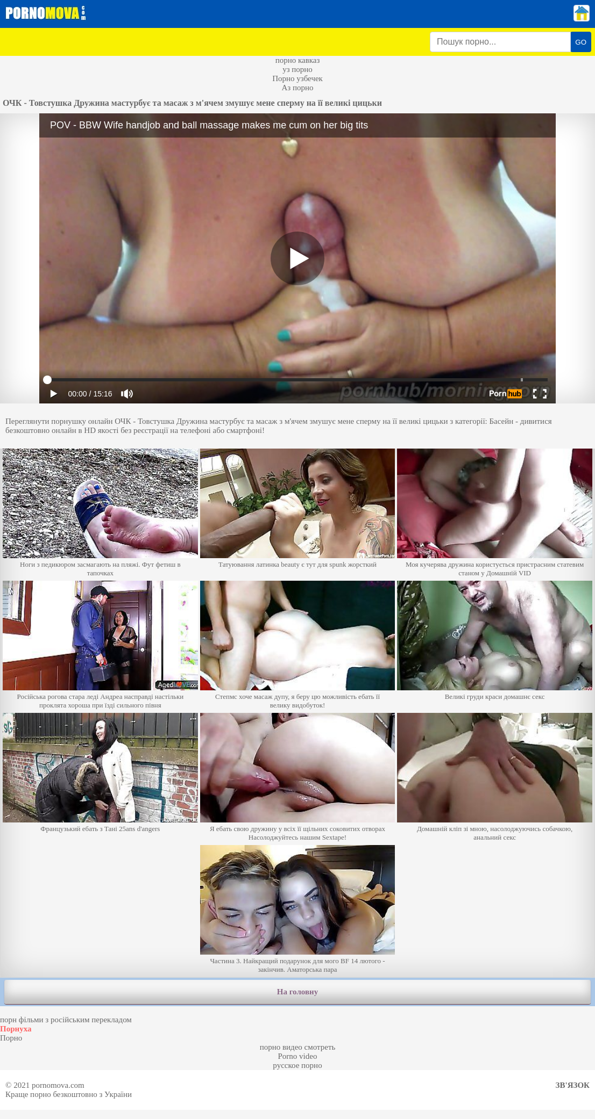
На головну (297, 991)
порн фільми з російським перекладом (66, 1019)
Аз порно (297, 87)
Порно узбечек (297, 78)
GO (580, 42)
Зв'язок (573, 1085)
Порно (11, 1038)
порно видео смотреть (298, 1047)
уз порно (297, 69)
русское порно (297, 1065)
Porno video (297, 1056)
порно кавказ (297, 60)
